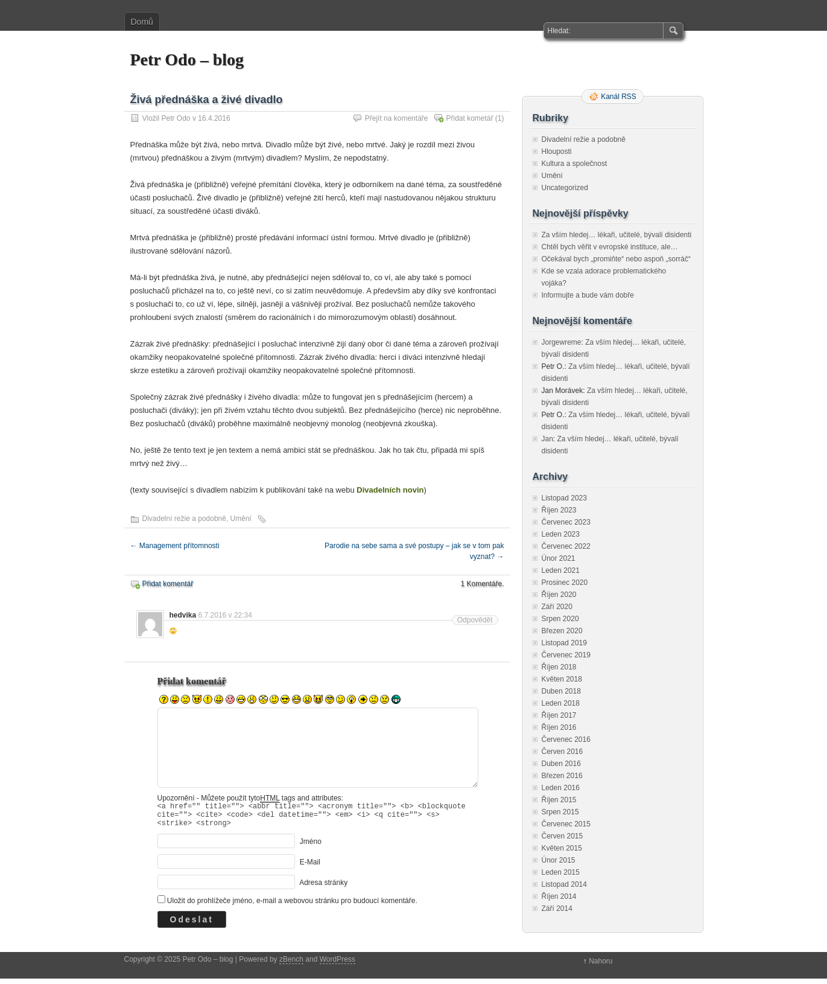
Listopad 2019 (564, 643)
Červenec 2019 (566, 655)
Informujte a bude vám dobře (588, 295)
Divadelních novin (389, 489)
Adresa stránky (323, 888)
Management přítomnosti (175, 546)
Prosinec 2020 (565, 582)
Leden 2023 (561, 534)
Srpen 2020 (560, 619)
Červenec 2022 (566, 546)
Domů (142, 22)
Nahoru (600, 966)
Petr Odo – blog (187, 59)
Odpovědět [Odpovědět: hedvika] (475, 620)
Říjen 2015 (559, 800)
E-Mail (310, 867)
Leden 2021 (561, 570)
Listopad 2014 (564, 884)
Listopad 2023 (564, 498)
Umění (241, 518)
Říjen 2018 (559, 667)
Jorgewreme (561, 342)
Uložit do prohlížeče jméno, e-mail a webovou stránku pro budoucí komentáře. (292, 906)
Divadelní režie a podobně (184, 518)
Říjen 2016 (559, 727)
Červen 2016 (562, 751)
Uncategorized (565, 188)
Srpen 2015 (560, 812)
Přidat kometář (469, 118)
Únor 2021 (558, 558)
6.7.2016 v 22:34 (225, 615)
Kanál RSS (618, 96)
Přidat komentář (168, 584)
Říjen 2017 (559, 715)
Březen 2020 (562, 631)
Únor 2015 (558, 860)
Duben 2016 (561, 763)
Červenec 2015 (566, 824)
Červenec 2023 (566, 522)
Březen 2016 (562, 776)
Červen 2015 (562, 836)
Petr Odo (176, 118)
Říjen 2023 (559, 510)
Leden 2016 (561, 788)
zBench (291, 964)
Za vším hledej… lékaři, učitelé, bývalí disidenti (617, 235)
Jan (547, 439)
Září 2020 (557, 606)
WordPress (337, 964)
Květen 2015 (562, 848)
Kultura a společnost (574, 163)
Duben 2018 (561, 691)
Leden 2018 (561, 703)
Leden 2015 (561, 872)
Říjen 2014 (559, 896)
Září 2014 (557, 908)
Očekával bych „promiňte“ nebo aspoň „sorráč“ (616, 259)
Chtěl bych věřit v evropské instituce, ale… (610, 247)
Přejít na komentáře (396, 118)
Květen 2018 (562, 679)
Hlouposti (557, 151)
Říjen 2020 (559, 594)
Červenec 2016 (566, 739)
